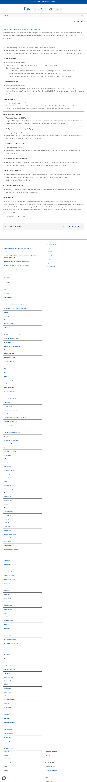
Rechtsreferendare (8, 650)
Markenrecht (7, 492)
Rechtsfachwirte (8, 647)
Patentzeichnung (8, 609)
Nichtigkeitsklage (8, 523)
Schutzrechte (7, 673)
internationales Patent (9, 444)
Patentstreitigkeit (8, 602)
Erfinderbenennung (8, 380)
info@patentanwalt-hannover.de (49, 1)
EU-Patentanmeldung (9, 391)
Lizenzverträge (7, 485)
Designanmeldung (50, 766)
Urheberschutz (7, 707)
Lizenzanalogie (7, 474)
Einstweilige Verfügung (9, 357)
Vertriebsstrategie (8, 729)
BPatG (5, 319)
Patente (6, 556)
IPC (4, 447)
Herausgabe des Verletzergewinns (12, 432)
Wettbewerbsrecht (8, 733)
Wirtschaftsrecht (8, 744)
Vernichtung (7, 718)
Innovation (6, 436)
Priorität (6, 617)
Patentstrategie (7, 598)
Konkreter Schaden (8, 466)
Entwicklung (7, 365)
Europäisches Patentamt (10, 398)
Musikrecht (6, 507)
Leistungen (48, 248)
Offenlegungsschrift (8, 530)
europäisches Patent (9, 395)
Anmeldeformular (8, 297)
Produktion (6, 624)
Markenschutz (7, 496)
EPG (5, 372)
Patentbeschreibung (8, 553)
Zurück (76, 21)
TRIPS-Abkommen (8, 692)
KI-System (6, 459)
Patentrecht (26, 216)
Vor (81, 21)
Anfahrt (48, 755)
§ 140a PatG (7, 282)
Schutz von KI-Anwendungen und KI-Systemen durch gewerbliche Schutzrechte (20, 270)
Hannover (6, 428)
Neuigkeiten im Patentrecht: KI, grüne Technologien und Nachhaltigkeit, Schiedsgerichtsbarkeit (21, 256)
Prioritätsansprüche (8, 620)
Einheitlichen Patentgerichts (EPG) (12, 334)
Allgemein (6, 293)
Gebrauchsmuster (8, 406)
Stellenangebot (7, 688)
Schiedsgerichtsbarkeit (9, 669)
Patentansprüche (8, 541)
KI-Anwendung (7, 455)
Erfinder (6, 376)
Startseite (6, 684)
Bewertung (6, 316)
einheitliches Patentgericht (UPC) (12, 338)
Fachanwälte (7, 402)
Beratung (6, 312)
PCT (5, 613)
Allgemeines (20, 216)
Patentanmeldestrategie (10, 534)
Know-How (6, 462)
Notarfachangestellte (9, 526)
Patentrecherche (8, 587)
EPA (5, 368)
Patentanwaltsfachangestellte (11, 549)
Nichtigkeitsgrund (8, 519)
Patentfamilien (7, 568)
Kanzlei (5, 766)
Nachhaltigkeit (7, 515)
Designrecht (7, 327)
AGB (5, 289)
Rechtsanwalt (7, 632)
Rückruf (5, 658)
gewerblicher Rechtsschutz (10, 421)
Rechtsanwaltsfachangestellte (11, 643)
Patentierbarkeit (8, 571)
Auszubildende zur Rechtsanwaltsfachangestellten (16, 308)
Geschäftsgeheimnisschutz (10, 413)
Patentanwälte (7, 545)
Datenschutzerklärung (51, 751)
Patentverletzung (8, 605)
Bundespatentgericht (9, 323)
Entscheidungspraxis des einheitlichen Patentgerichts (17, 261)
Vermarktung (7, 714)
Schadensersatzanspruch (10, 665)
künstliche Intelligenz (9, 470)
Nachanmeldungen (8, 511)
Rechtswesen (7, 654)
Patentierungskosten (9, 575)
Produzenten (7, 628)
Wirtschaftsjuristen (8, 741)
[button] (4, 778)
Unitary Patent (7, 696)
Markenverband (8, 500)
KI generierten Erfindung (10, 451)
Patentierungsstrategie (9, 579)
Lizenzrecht (6, 477)
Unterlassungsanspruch (9, 699)
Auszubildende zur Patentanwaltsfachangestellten (16, 304)
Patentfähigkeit (7, 564)
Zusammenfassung (8, 748)
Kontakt (6, 770)
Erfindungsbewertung (9, 387)
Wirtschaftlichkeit (8, 737)
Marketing (6, 504)
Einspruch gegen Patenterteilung (12, 346)
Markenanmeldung (8, 489)
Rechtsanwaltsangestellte (10, 639)
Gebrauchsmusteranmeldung (11, 410)
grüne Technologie (8, 425)
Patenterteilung (7, 560)
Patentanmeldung (8, 538)
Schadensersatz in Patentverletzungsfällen (14, 252)
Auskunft (6, 301)
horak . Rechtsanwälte (51, 770)
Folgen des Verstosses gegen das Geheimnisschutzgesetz (18, 248)
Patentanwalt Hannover (52, 244)
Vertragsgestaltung (8, 726)
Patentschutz (7, 594)
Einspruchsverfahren (9, 353)
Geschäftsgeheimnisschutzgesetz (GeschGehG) (15, 417)
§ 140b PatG (7, 286)
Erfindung (6, 383)
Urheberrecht (7, 703)
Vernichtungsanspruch (9, 722)
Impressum (6, 774)
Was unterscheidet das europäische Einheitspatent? (16, 265)
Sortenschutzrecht (8, 677)
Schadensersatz (7, 662)
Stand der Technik (8, 681)
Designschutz (7, 331)
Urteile (5, 711)
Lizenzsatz (6, 481)
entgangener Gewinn (9, 361)
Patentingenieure (8, 583)
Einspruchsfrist (7, 350)
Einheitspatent (7, 342)
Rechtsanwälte (7, 635)
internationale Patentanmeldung (11, 440)
